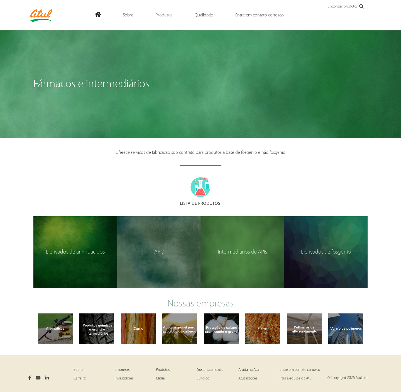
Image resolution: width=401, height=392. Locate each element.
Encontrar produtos (346, 6)
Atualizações (247, 378)
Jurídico (203, 378)
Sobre (78, 370)
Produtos (163, 370)
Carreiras (80, 378)
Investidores (124, 378)
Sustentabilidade (210, 370)
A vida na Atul (249, 370)
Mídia (160, 378)
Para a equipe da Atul (296, 378)
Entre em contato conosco (300, 370)
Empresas (122, 370)
